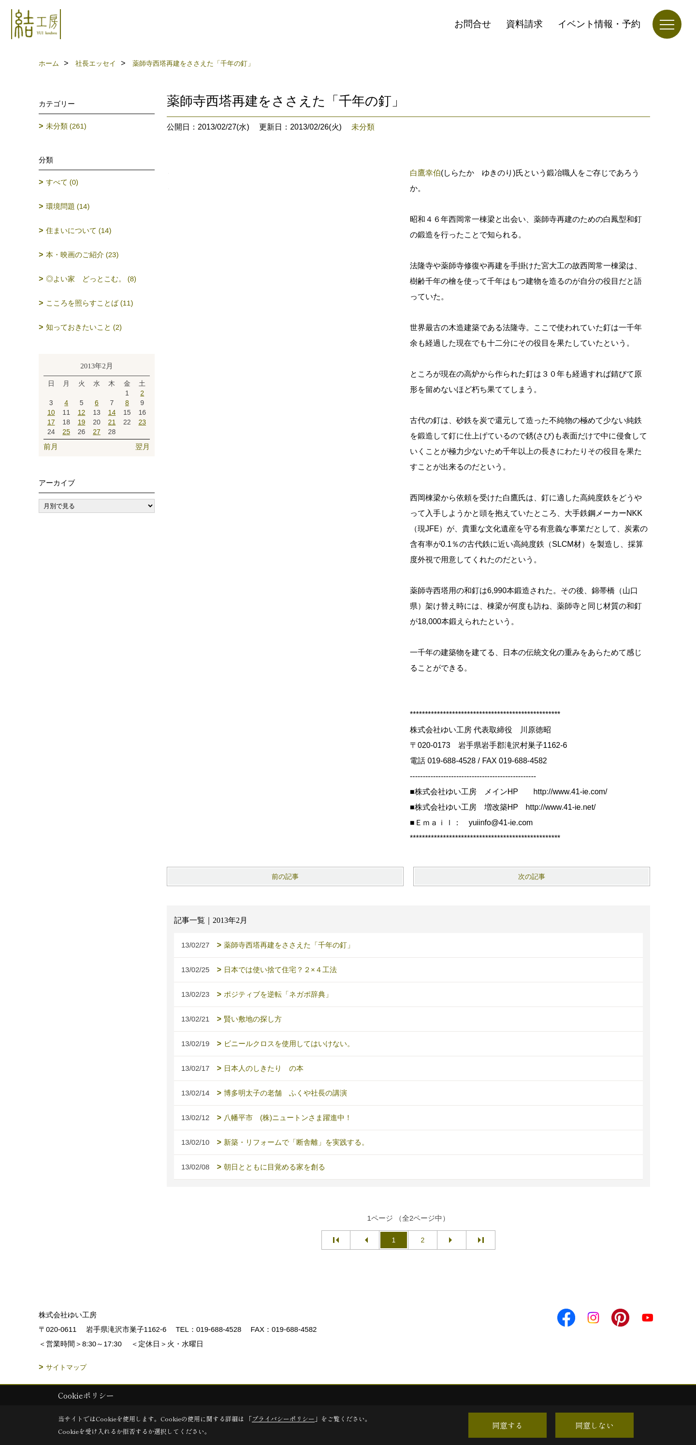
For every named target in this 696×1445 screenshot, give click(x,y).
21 (112, 422)
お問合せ (472, 24)
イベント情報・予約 (599, 24)
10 (51, 412)
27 (97, 432)
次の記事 (531, 876)
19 (82, 422)
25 (66, 432)
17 (51, 422)
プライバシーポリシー (283, 1418)
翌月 (142, 446)
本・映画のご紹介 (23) (82, 254)
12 (82, 412)
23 (142, 422)
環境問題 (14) (68, 206)
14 (112, 412)
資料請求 (524, 24)
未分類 (363, 127)
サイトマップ (66, 1367)
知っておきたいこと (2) (84, 327)
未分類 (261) (66, 126)
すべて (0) (62, 182)
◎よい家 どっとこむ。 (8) (91, 279)
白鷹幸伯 (425, 173)
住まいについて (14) (79, 230)
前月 (51, 446)
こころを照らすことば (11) (89, 303)
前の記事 (285, 876)
